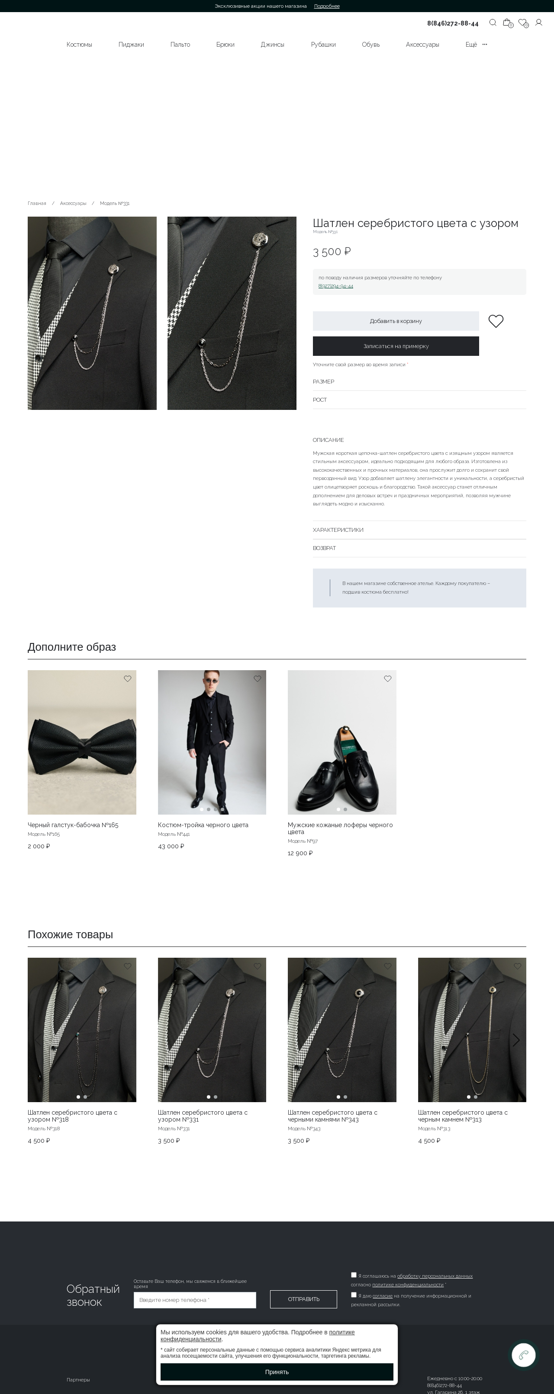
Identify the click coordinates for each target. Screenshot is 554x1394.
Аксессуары (422, 44)
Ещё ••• (476, 44)
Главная (37, 203)
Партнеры (78, 1380)
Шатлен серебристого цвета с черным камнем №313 (463, 1116)
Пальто (180, 44)
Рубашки (323, 44)
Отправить (303, 1299)
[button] (516, 1051)
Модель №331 (114, 203)
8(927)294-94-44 (336, 286)
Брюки (225, 44)
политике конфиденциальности (408, 1284)
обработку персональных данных (435, 1276)
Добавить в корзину (396, 321)
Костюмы (79, 44)
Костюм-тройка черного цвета (203, 825)
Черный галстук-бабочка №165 (73, 825)
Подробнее (327, 6)
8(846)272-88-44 (453, 23)
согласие (383, 1295)
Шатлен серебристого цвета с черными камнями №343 (332, 1116)
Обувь (371, 44)
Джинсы (272, 44)
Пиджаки (131, 44)
